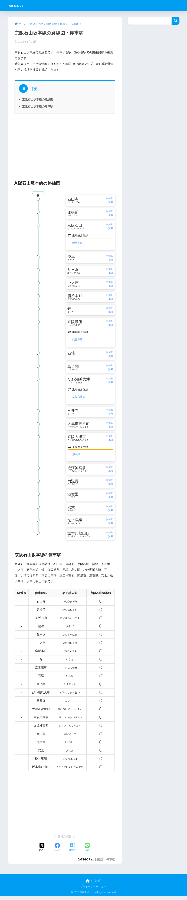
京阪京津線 (78, 399)
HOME (93, 885)
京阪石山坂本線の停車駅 (37, 106)
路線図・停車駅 (105, 863)
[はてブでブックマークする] (72, 851)
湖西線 (76, 457)
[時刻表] (109, 198)
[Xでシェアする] (42, 851)
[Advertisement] (65, 145)
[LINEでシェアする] (87, 851)
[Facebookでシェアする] (57, 851)
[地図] (110, 202)
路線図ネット (21, 5)
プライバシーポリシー (93, 891)
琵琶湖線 (77, 243)
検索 (175, 21)
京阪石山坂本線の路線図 (37, 99)
